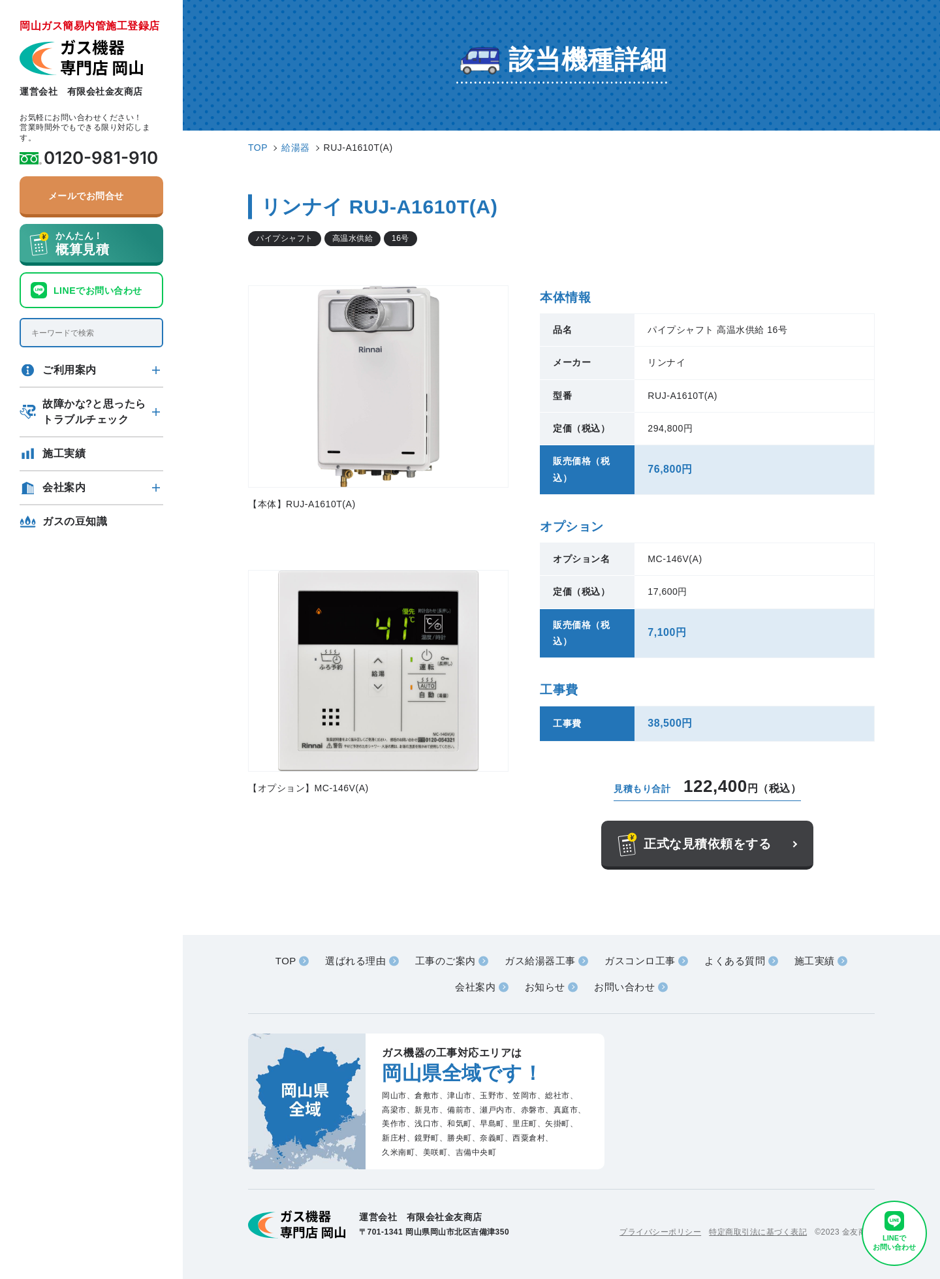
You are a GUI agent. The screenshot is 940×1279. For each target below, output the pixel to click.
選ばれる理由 (355, 960)
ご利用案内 (69, 369)
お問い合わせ (624, 986)
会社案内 (64, 487)
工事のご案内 (445, 960)
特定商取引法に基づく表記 (758, 1232)
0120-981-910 (101, 158)
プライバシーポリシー (660, 1232)
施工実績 (64, 453)
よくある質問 (734, 960)
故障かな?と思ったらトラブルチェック (94, 411)
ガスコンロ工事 (640, 960)
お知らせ (545, 986)
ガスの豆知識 (74, 521)
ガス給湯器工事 (540, 960)
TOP (285, 960)
